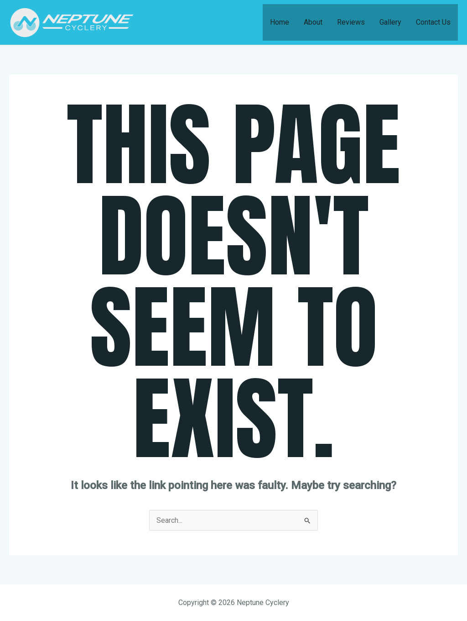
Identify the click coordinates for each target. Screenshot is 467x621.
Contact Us (433, 22)
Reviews (351, 22)
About (313, 22)
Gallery (390, 22)
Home (279, 22)
